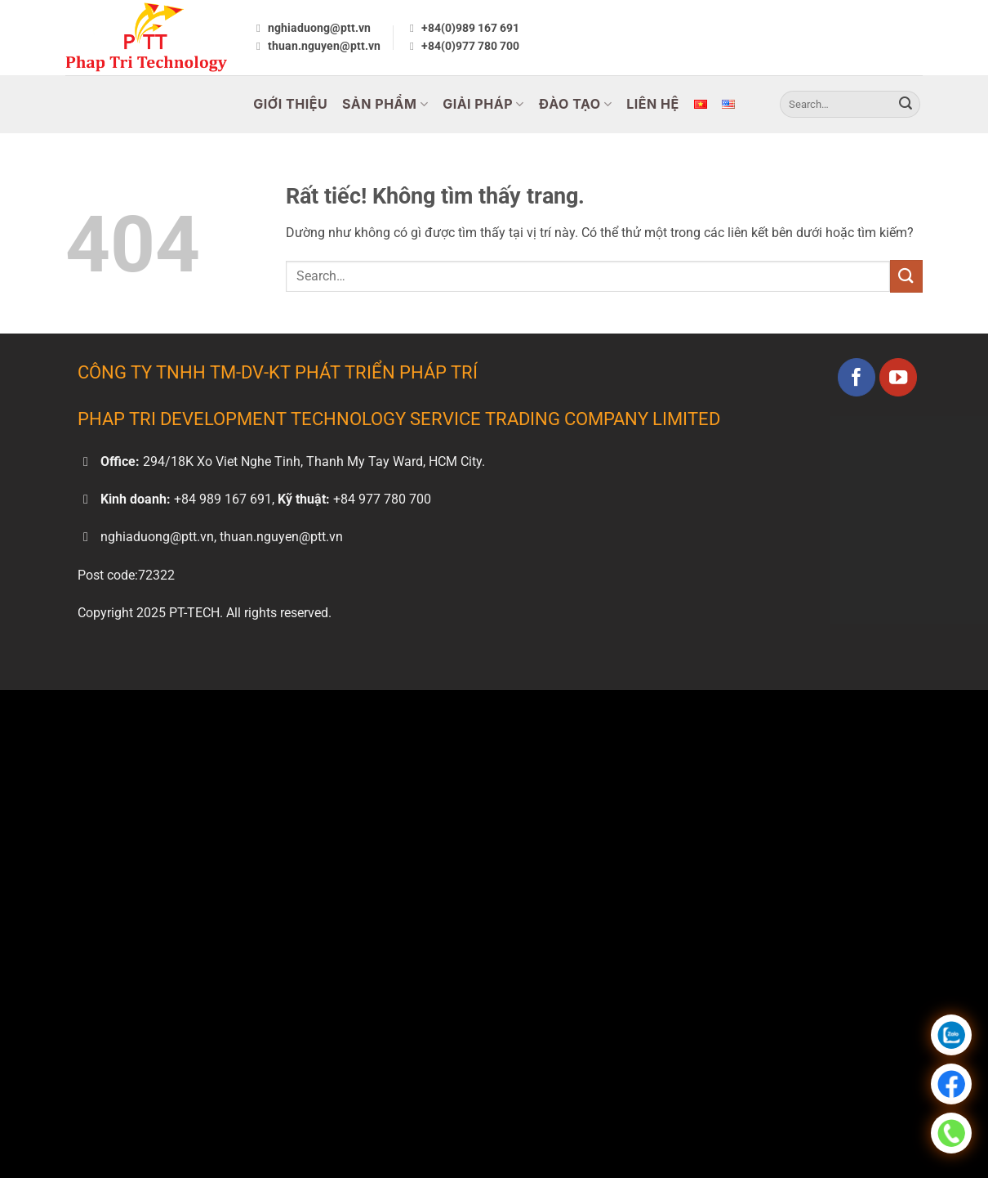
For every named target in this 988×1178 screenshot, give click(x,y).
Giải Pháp (483, 104)
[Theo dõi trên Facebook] (857, 377)
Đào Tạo (575, 104)
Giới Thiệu (290, 104)
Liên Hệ (652, 104)
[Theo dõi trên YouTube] (898, 377)
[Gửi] (905, 105)
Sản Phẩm (385, 104)
